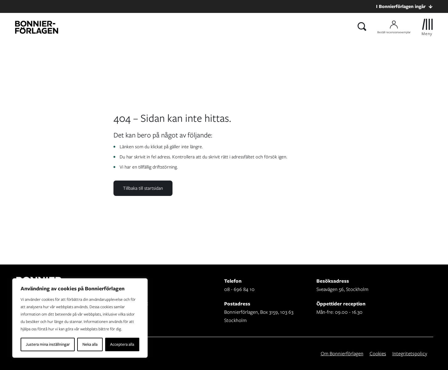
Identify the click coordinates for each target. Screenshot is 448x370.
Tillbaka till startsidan (143, 188)
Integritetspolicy (409, 353)
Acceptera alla (122, 344)
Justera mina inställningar (48, 344)
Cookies (378, 353)
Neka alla (89, 344)
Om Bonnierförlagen (342, 353)
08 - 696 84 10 (239, 289)
